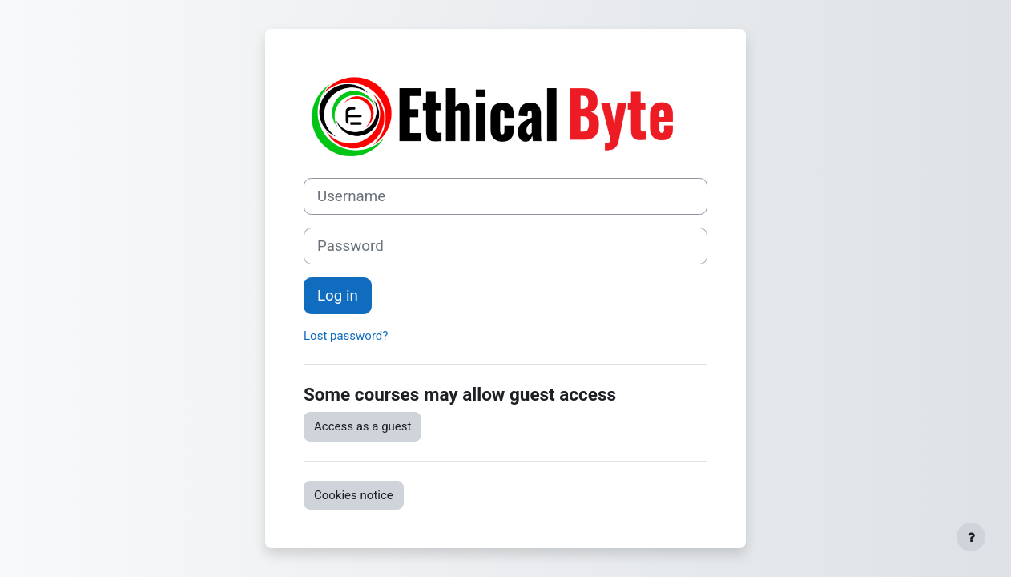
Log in (337, 296)
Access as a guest (362, 426)
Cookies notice (353, 495)
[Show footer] (971, 537)
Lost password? (346, 336)
